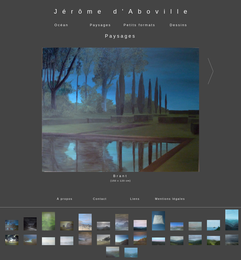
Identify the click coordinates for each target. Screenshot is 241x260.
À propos (65, 198)
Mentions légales (170, 198)
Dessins (178, 25)
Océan (61, 25)
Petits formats (139, 25)
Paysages (100, 25)
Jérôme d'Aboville (123, 11)
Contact (100, 198)
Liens (135, 198)
